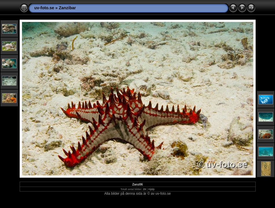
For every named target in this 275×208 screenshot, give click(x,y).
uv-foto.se (44, 7)
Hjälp (151, 189)
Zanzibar (67, 7)
